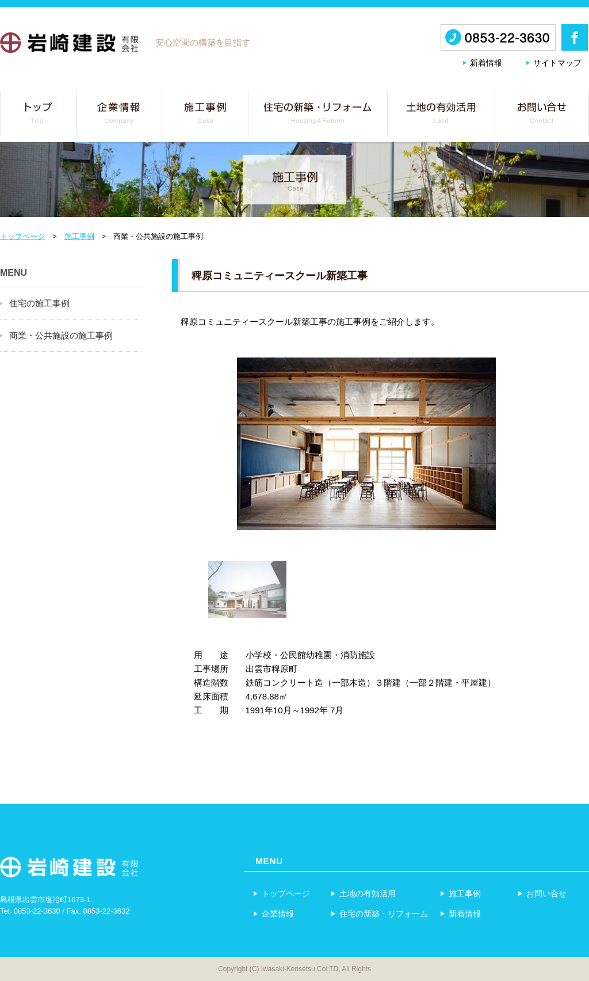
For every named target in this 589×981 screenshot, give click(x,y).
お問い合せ (542, 893)
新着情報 (486, 62)
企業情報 (273, 913)
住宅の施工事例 (39, 303)
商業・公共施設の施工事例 (61, 335)
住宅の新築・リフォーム (379, 913)
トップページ (22, 236)
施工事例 (79, 236)
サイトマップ (557, 62)
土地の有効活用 (363, 893)
